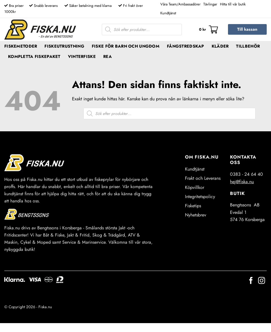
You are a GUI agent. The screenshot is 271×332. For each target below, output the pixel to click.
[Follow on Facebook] (250, 281)
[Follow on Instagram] (261, 281)
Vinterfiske (82, 56)
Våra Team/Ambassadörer (180, 4)
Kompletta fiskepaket (34, 56)
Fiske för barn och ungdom (125, 46)
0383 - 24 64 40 (246, 174)
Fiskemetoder (20, 46)
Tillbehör (248, 46)
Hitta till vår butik (233, 4)
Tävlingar (210, 4)
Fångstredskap (185, 46)
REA (107, 56)
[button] (208, 29)
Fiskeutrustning (64, 46)
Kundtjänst (168, 13)
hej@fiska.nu (242, 181)
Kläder (220, 46)
